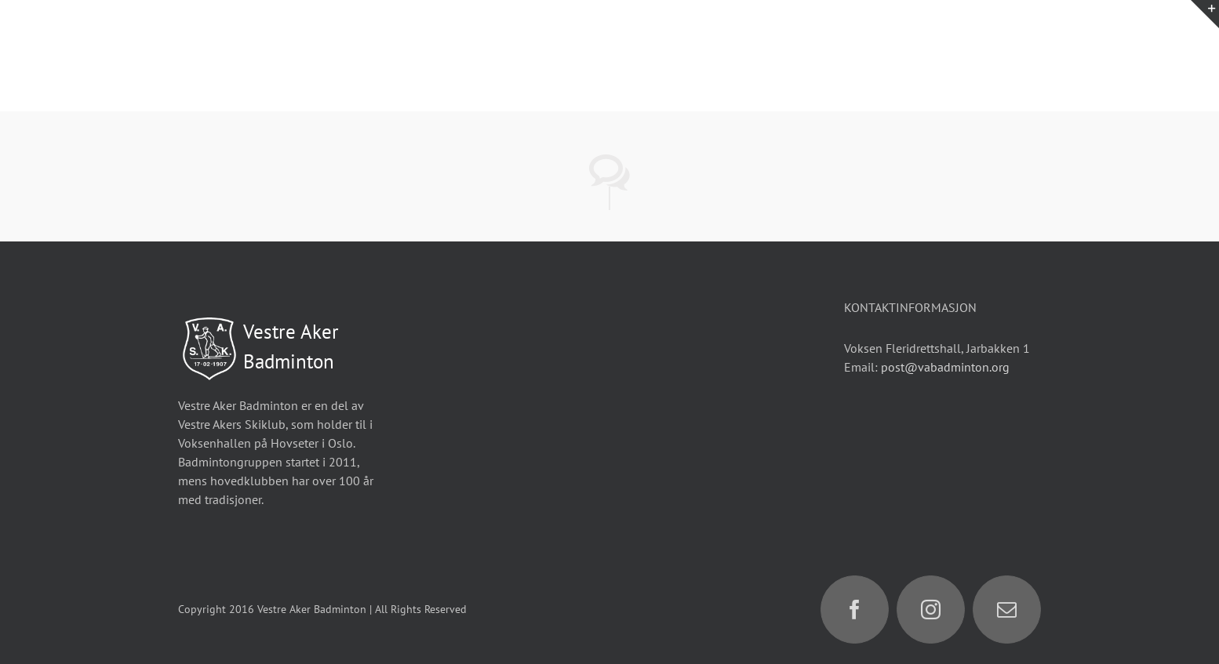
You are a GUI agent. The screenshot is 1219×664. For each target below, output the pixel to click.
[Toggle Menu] (1184, 56)
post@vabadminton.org (945, 367)
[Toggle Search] (1130, 55)
